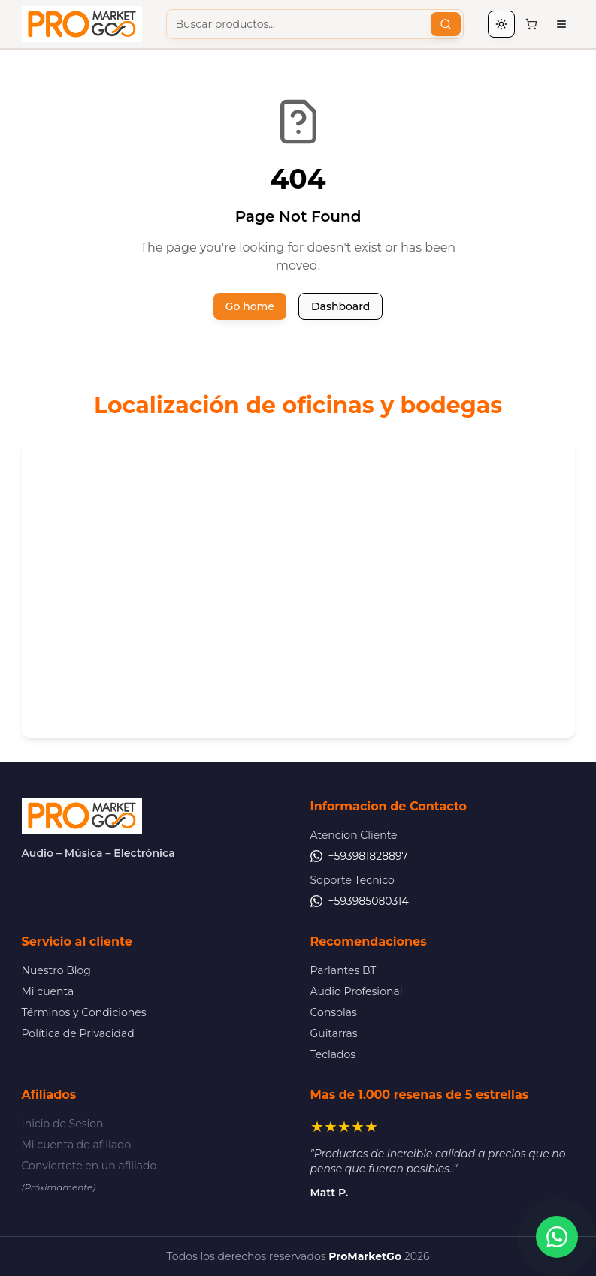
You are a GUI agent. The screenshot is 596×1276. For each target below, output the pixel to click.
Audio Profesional (356, 991)
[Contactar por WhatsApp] (557, 1237)
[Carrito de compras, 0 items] (531, 24)
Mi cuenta (48, 991)
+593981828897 (359, 856)
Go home (249, 306)
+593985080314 (359, 901)
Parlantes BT (343, 970)
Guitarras (334, 1033)
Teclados (333, 1054)
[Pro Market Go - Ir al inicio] (82, 24)
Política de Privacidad (78, 1033)
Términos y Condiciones (84, 1012)
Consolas (333, 1012)
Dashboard (340, 306)
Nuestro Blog (56, 970)
